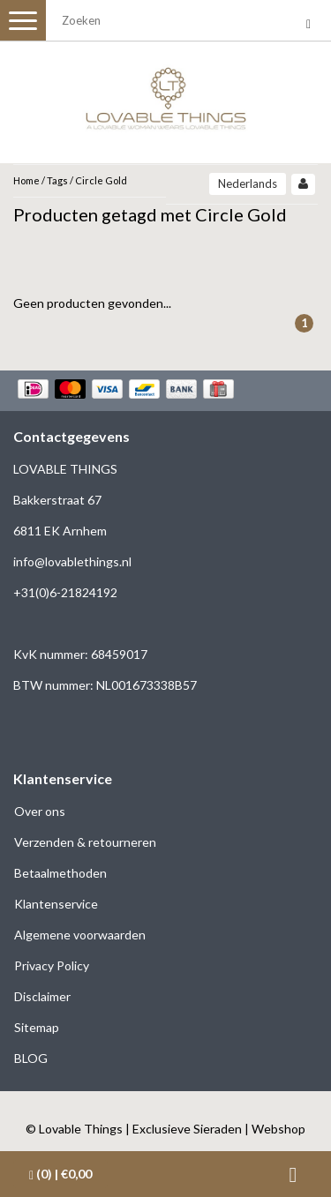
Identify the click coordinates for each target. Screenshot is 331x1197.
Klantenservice (56, 903)
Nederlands (247, 183)
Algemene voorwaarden (80, 934)
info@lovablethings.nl (72, 561)
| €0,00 (60, 1174)
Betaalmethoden (60, 872)
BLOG (31, 1058)
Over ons (39, 811)
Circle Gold (101, 180)
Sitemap (36, 1027)
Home (26, 180)
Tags (57, 180)
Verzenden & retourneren (85, 841)
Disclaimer (42, 996)
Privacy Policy (51, 965)
